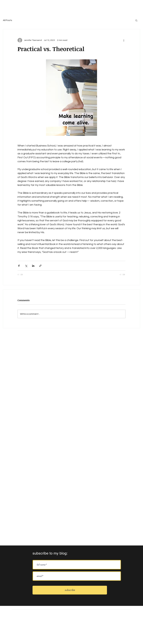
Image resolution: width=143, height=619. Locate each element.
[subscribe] (70, 590)
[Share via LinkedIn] (33, 265)
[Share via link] (40, 265)
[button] (136, 20)
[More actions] (123, 40)
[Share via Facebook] (19, 265)
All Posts (7, 20)
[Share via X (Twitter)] (26, 265)
